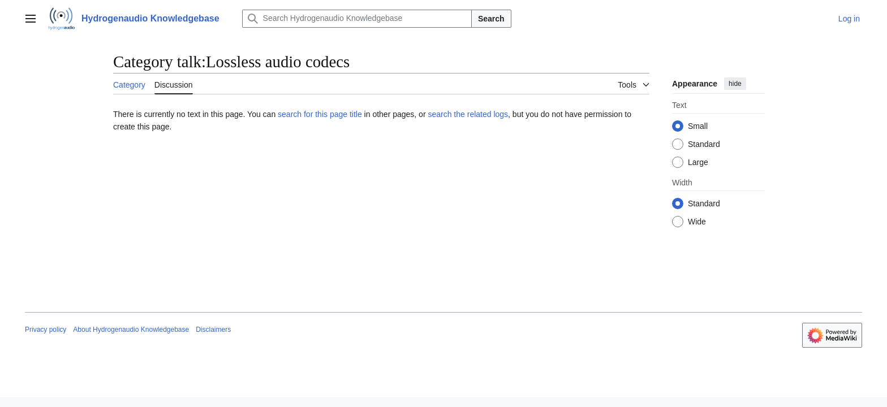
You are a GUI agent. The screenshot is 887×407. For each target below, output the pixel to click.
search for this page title (320, 114)
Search (491, 18)
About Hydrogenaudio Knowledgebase (131, 330)
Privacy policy (45, 330)
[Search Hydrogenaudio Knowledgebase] (357, 19)
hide (735, 84)
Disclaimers (213, 330)
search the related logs (468, 114)
